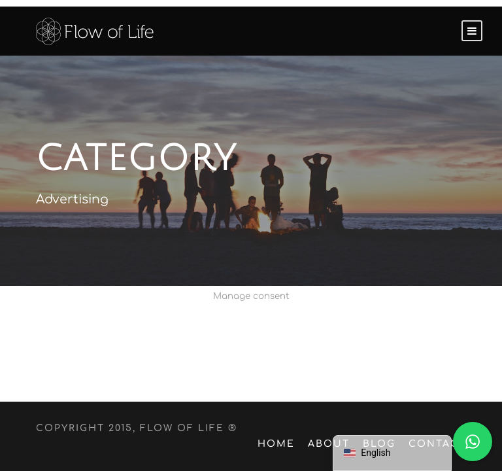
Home (284, 444)
